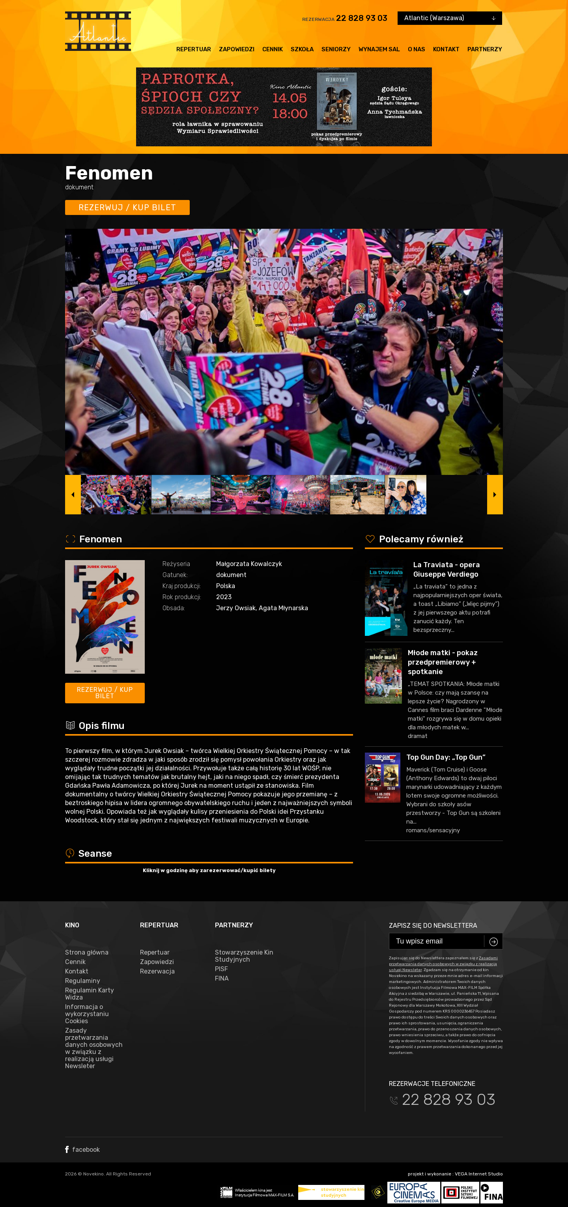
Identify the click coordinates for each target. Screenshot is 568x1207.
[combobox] (450, 18)
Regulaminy (82, 981)
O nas (416, 49)
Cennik (272, 49)
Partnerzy (484, 49)
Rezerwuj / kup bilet (127, 207)
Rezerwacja (157, 971)
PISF (221, 969)
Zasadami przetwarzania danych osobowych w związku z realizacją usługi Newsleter (443, 964)
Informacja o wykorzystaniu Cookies (87, 1014)
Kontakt (446, 49)
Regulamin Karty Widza (89, 994)
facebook (82, 1149)
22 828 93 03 (361, 18)
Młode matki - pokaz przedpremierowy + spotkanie (443, 662)
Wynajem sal (379, 49)
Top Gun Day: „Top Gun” (446, 757)
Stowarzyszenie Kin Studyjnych (244, 956)
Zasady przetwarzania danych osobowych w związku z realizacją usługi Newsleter (94, 1048)
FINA (222, 978)
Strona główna (86, 952)
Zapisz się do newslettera (433, 925)
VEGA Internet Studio (479, 1174)
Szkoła (302, 49)
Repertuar (193, 49)
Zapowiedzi (236, 49)
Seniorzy (336, 49)
